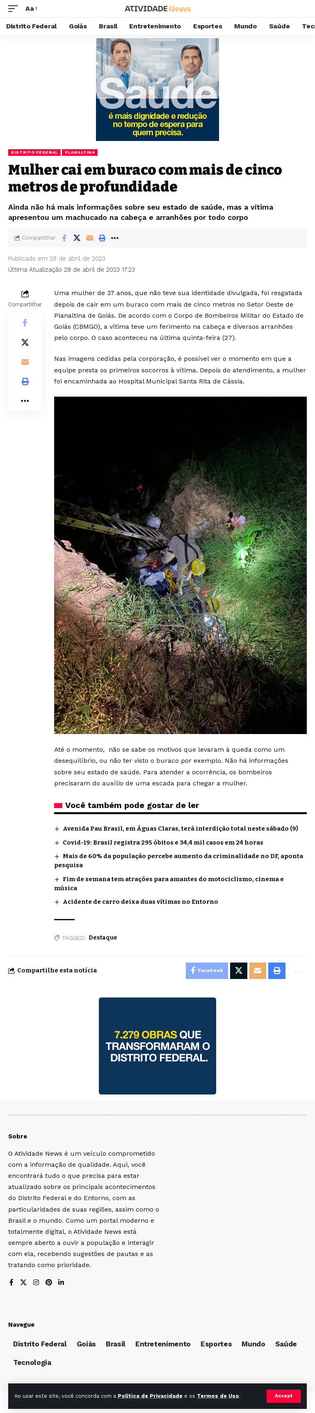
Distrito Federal (34, 152)
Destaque (103, 937)
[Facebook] (11, 1283)
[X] (23, 1283)
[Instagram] (36, 1283)
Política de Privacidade (150, 1396)
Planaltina (80, 152)
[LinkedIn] (61, 1283)
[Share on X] (76, 238)
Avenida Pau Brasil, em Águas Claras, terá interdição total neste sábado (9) (180, 828)
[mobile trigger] (15, 8)
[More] (115, 238)
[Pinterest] (48, 1283)
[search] (300, 9)
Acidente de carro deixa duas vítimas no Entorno (141, 901)
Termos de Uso (218, 1396)
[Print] (102, 238)
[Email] (89, 238)
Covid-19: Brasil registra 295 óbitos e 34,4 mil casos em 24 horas (163, 842)
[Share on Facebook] (64, 238)
